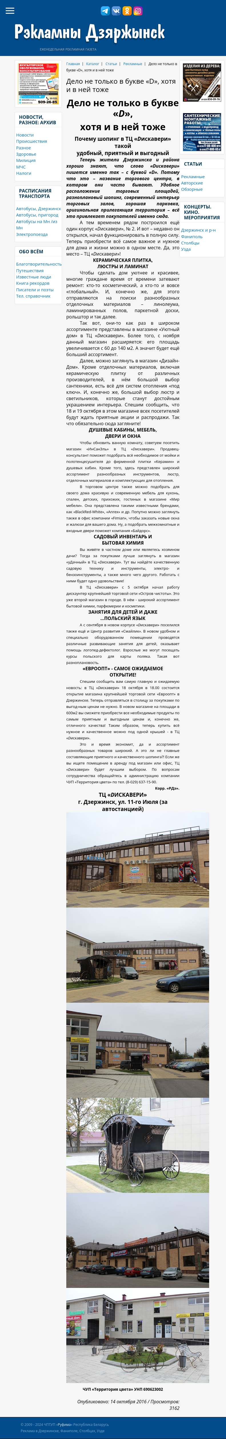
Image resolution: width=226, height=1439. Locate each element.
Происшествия (31, 141)
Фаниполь (192, 236)
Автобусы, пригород (37, 215)
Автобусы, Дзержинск (38, 208)
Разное (23, 147)
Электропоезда (32, 234)
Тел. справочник (33, 296)
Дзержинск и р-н (198, 230)
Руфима (64, 1424)
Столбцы (190, 243)
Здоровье (26, 154)
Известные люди (33, 277)
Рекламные (193, 176)
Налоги (23, 173)
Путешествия (30, 270)
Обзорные (192, 189)
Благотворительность (39, 264)
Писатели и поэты (35, 289)
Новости (25, 135)
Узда (186, 249)
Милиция (26, 160)
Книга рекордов (33, 283)
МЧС (21, 167)
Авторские (192, 183)
